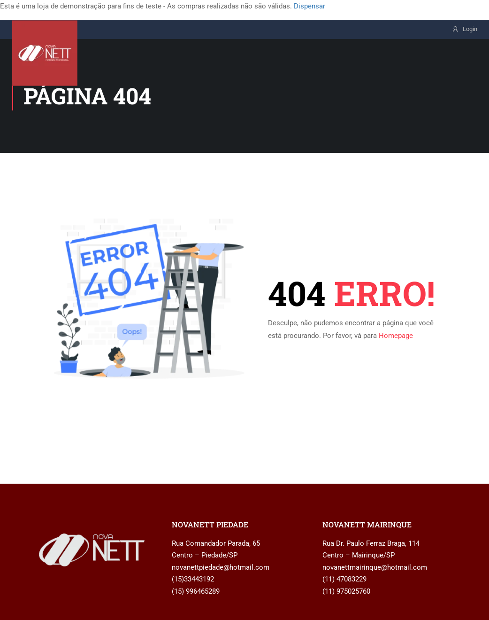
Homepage (396, 335)
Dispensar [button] (309, 6)
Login (470, 28)
